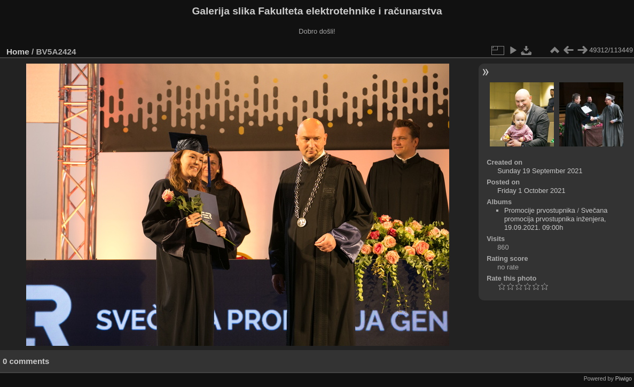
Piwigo (623, 378)
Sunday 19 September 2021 (539, 171)
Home (17, 51)
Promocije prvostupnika (539, 210)
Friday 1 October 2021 (531, 191)
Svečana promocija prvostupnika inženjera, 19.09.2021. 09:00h (556, 218)
